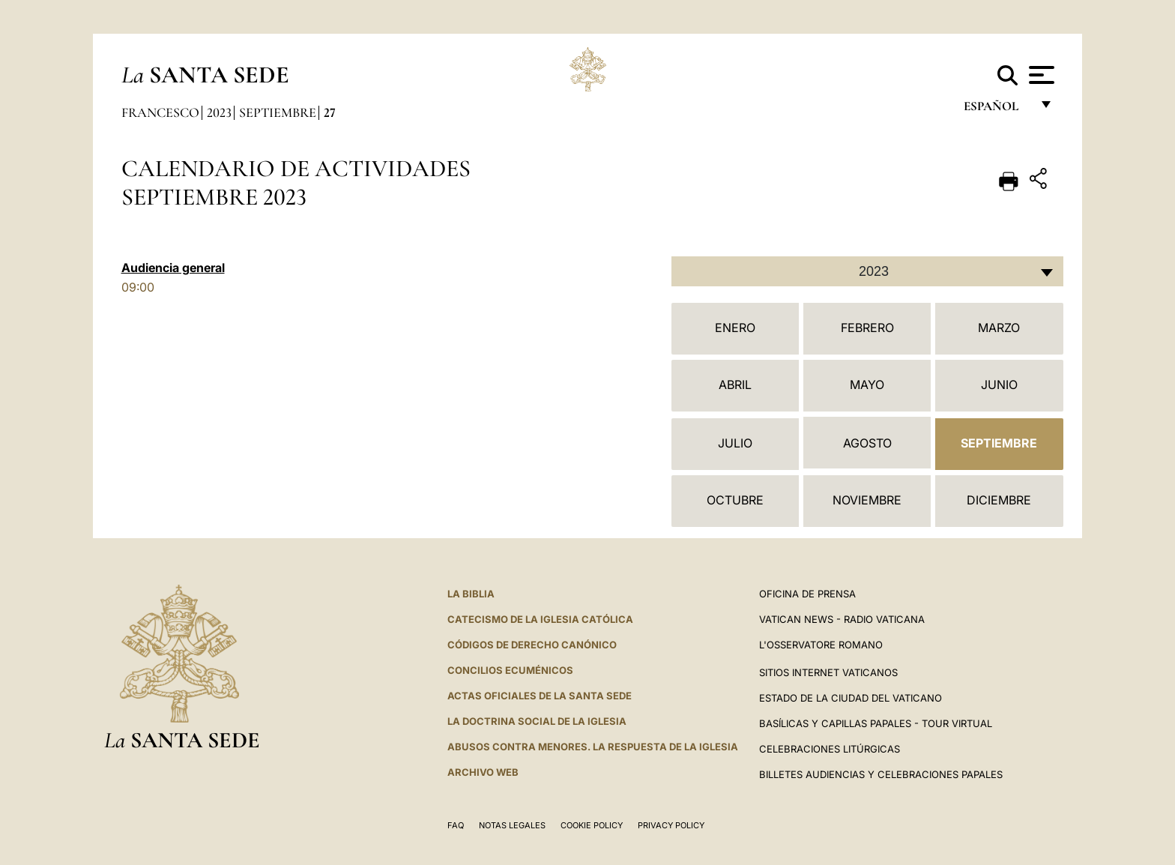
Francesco (160, 112)
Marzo (999, 327)
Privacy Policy (671, 825)
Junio (999, 384)
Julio (735, 442)
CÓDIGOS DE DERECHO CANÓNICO (532, 645)
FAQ (455, 825)
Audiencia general (173, 267)
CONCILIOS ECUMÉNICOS (510, 670)
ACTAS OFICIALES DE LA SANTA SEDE (539, 696)
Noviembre (867, 499)
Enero (735, 327)
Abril (735, 384)
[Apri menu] (1039, 75)
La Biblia (471, 594)
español (997, 110)
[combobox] (867, 271)
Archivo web (483, 772)
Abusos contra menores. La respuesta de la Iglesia (592, 747)
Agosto (867, 442)
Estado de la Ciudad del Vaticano (850, 698)
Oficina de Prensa (807, 594)
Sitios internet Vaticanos (828, 672)
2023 (219, 112)
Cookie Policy (592, 825)
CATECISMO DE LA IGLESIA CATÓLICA (540, 619)
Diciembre (999, 499)
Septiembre (277, 112)
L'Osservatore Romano (821, 645)
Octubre (735, 499)
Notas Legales (512, 825)
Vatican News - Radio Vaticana (842, 619)
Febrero (867, 327)
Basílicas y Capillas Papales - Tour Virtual (875, 723)
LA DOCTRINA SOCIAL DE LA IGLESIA (536, 721)
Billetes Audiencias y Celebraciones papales (881, 774)
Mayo (867, 384)
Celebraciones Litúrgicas (829, 749)
